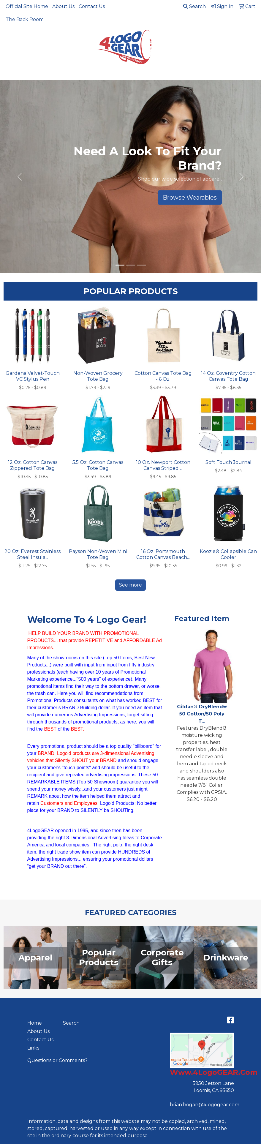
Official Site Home (27, 6)
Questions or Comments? (57, 1060)
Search (194, 6)
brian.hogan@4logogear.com (204, 1104)
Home (34, 1023)
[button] (19, 176)
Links (33, 1048)
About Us (63, 6)
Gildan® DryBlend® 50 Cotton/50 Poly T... (202, 714)
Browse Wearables (190, 197)
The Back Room (25, 19)
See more (130, 585)
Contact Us (92, 6)
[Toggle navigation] (9, 73)
